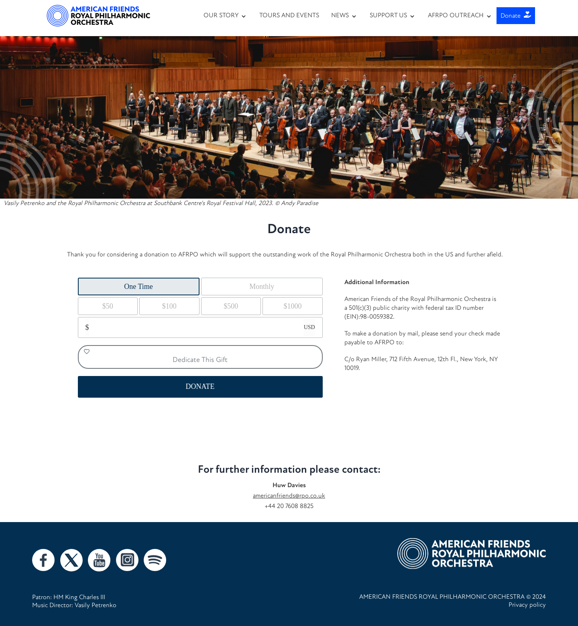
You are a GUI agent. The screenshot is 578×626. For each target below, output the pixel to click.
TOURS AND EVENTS (289, 15)
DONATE (200, 386)
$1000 (292, 306)
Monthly (261, 287)
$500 (231, 306)
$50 (107, 306)
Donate (516, 15)
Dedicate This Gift (156, 356)
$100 (169, 306)
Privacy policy (527, 604)
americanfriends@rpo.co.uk (289, 495)
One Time (138, 287)
